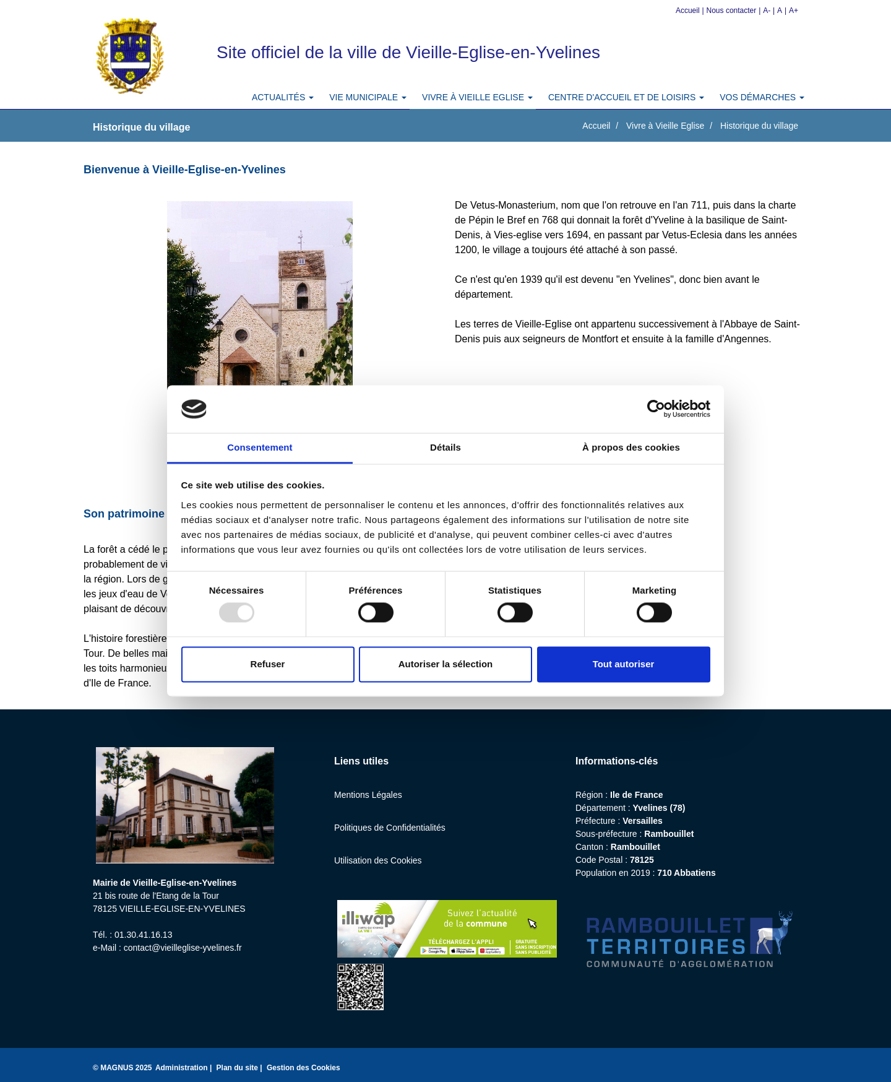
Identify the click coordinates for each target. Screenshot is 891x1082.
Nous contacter (732, 10)
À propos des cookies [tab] (631, 447)
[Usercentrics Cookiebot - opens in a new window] (656, 409)
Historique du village (759, 126)
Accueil (688, 10)
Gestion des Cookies (303, 1067)
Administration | (184, 1067)
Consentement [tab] (259, 447)
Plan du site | (240, 1067)
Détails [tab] (445, 447)
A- (766, 10)
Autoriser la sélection (445, 664)
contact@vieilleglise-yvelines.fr (183, 948)
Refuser (268, 664)
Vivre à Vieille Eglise (665, 126)
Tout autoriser (624, 664)
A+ (793, 10)
